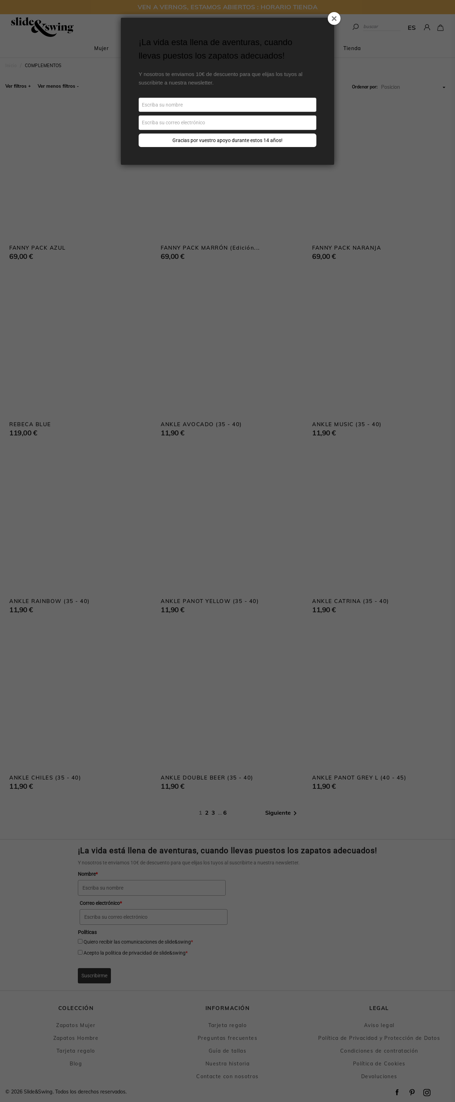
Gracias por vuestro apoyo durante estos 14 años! (227, 140)
